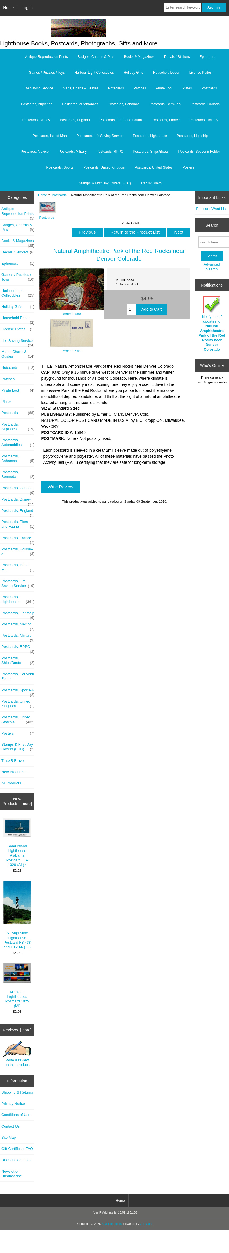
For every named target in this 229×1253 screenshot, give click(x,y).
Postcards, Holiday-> (17, 551)
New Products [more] (17, 801)
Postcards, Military (73, 152)
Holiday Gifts (133, 72)
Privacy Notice (13, 1103)
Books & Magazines (139, 57)
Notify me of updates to (211, 324)
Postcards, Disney (36, 120)
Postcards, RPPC (109, 152)
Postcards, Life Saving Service (100, 136)
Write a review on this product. (17, 1054)
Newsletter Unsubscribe (11, 1173)
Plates (187, 88)
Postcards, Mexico (35, 152)
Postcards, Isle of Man (50, 136)
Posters (188, 167)
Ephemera (207, 57)
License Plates (200, 72)
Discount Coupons (16, 1160)
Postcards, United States (154, 167)
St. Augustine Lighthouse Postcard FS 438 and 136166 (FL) (17, 915)
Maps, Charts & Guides (80, 88)
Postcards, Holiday (203, 120)
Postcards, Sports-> (17, 691)
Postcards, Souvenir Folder (199, 152)
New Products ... (14, 772)
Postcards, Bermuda (165, 104)
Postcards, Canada (205, 104)
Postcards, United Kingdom (104, 167)
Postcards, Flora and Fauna (121, 120)
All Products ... (13, 783)
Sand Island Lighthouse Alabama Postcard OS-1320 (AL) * (17, 842)
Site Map (8, 1137)
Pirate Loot (164, 88)
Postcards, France (166, 120)
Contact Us (10, 1126)
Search (211, 225)
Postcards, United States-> (17, 719)
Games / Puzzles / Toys (47, 72)
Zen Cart (146, 1223)
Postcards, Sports (60, 167)
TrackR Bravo (151, 183)
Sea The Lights (112, 1223)
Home (8, 7)
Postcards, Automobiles (80, 104)
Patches (140, 88)
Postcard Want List (211, 209)
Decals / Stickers (177, 57)
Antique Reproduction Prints (46, 57)
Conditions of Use (15, 1115)
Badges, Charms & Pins (96, 57)
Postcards (59, 195)
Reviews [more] (17, 1030)
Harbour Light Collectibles (94, 72)
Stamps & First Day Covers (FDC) (105, 183)
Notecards (116, 88)
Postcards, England (75, 120)
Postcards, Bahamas (124, 104)
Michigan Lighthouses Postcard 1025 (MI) (17, 985)
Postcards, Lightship (192, 136)
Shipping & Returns (17, 1092)
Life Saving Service (38, 88)
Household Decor (166, 72)
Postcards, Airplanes (36, 104)
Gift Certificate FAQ (17, 1149)
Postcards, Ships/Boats (150, 152)
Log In (27, 7)
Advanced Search (212, 266)
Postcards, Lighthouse (150, 136)
